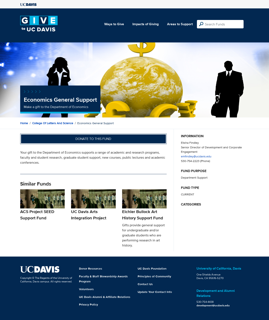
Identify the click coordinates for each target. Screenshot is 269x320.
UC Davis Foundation (152, 268)
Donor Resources (90, 268)
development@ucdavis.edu (213, 305)
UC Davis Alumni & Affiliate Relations (104, 297)
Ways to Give (114, 24)
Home (24, 123)
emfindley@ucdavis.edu (196, 156)
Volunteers (86, 289)
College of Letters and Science (52, 123)
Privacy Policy (88, 304)
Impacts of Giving (145, 24)
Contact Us (145, 284)
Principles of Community (154, 276)
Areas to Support (180, 24)
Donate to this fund (93, 138)
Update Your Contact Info (155, 292)
